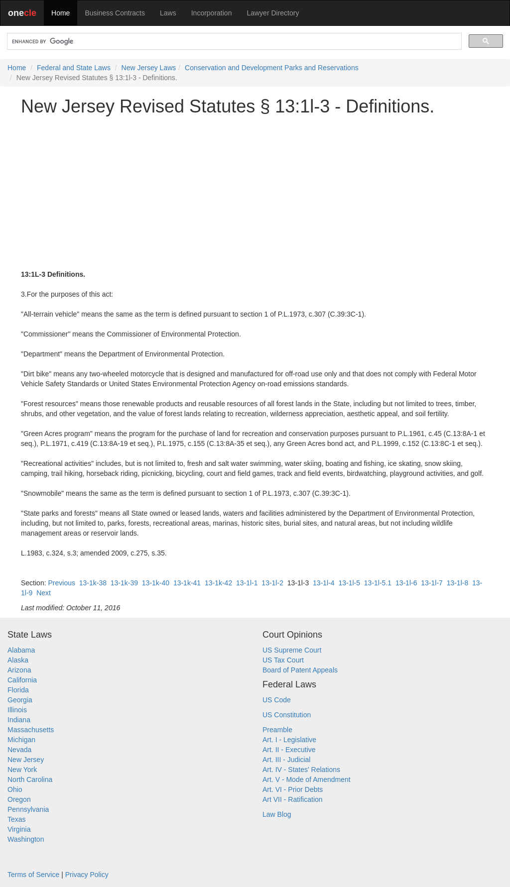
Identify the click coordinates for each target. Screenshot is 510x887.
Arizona (19, 670)
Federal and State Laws (74, 68)
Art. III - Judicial (286, 760)
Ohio (14, 789)
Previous (61, 583)
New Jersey (25, 760)
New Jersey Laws (149, 68)
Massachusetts (30, 730)
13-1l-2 (272, 583)
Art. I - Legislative (289, 740)
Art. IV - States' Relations (301, 770)
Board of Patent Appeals (300, 670)
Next (43, 593)
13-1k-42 (218, 583)
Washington (25, 839)
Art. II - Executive (289, 750)
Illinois (17, 710)
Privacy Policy (87, 875)
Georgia (19, 700)
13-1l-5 (349, 583)
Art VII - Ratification (292, 799)
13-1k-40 (155, 583)
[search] (233, 41)
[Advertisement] (255, 192)
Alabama (21, 650)
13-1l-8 (458, 583)
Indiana (18, 720)
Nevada (19, 750)
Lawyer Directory (273, 13)
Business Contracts (115, 13)
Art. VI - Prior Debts (292, 789)
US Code (276, 700)
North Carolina (29, 779)
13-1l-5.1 (377, 583)
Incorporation (211, 13)
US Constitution (286, 715)
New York (22, 770)
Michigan (21, 740)
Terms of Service (33, 875)
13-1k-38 (93, 583)
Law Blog (276, 814)
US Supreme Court (291, 650)
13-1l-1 (247, 583)
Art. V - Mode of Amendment (306, 779)
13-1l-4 (324, 583)
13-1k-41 (187, 583)
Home (60, 13)
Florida (18, 690)
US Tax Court (283, 660)
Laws (168, 13)
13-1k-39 (124, 583)
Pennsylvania (28, 809)
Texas (16, 819)
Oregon (19, 799)
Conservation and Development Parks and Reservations (272, 68)
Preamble (277, 730)
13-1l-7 (432, 583)
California (22, 680)
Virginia (18, 829)
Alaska (17, 660)
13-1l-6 (406, 583)
